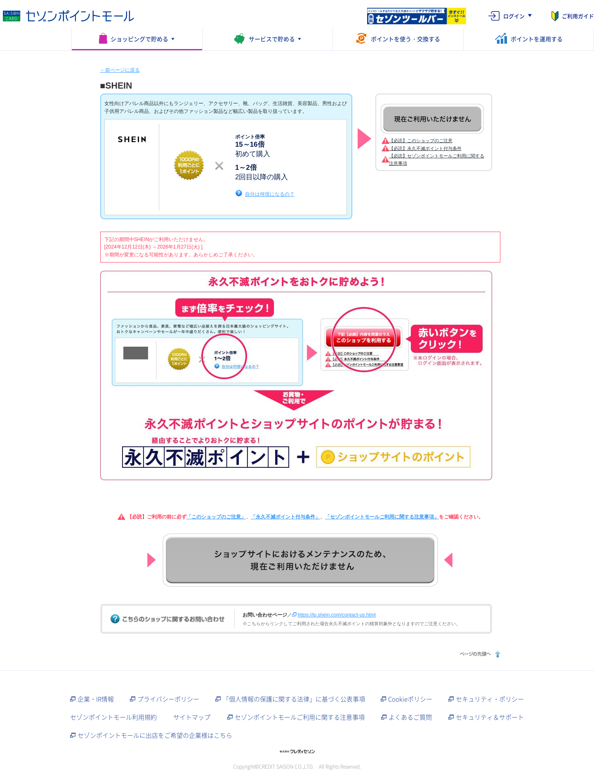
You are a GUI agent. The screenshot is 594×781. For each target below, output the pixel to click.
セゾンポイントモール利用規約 (113, 717)
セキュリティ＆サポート (490, 717)
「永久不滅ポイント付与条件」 (285, 517)
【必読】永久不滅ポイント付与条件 (425, 148)
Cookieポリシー (410, 699)
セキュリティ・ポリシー (490, 699)
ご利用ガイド (578, 16)
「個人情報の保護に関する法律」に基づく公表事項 (294, 699)
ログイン (514, 16)
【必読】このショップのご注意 (421, 140)
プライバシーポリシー (168, 699)
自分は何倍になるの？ (270, 194)
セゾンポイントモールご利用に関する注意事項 (300, 717)
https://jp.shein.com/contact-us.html (337, 615)
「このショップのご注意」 (216, 517)
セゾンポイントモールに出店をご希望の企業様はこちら (155, 735)
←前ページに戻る (120, 70)
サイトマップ (191, 717)
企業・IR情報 (96, 699)
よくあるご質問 (410, 717)
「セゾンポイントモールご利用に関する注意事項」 (382, 517)
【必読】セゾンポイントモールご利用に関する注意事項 (436, 159)
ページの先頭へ (479, 653)
